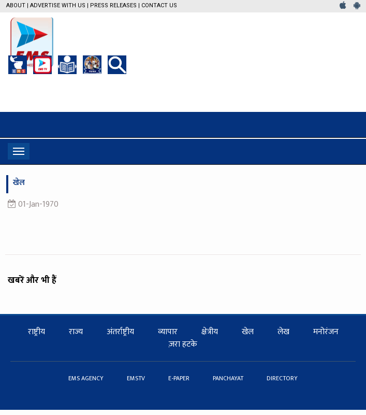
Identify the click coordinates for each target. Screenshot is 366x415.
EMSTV (137, 378)
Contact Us (159, 5)
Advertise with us (57, 5)
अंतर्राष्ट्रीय (120, 332)
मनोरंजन (326, 332)
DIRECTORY (282, 378)
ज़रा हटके (183, 344)
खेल (248, 332)
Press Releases (113, 5)
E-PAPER (179, 378)
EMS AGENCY (86, 378)
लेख (283, 332)
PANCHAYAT (229, 378)
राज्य (76, 332)
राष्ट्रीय (36, 332)
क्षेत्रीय (209, 332)
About (15, 5)
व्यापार (168, 332)
